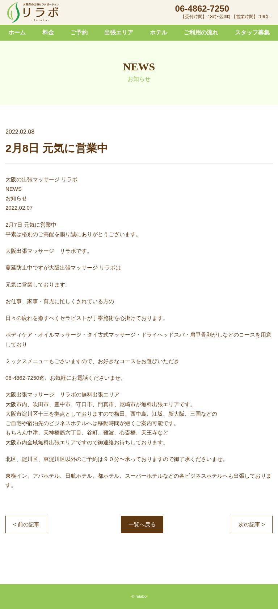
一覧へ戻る (142, 524)
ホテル (158, 32)
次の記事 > (252, 524)
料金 (48, 32)
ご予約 (79, 32)
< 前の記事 (26, 524)
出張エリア (118, 32)
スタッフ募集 (252, 32)
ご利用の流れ (201, 32)
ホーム (17, 32)
